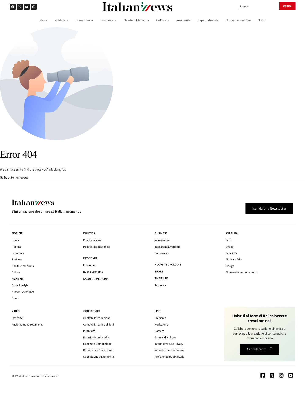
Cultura (163, 20)
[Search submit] (287, 6)
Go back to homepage (14, 178)
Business (108, 20)
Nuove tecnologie (168, 265)
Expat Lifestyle (208, 20)
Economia (84, 20)
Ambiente (183, 20)
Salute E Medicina (136, 20)
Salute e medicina (95, 279)
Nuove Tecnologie (238, 20)
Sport (262, 20)
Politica (62, 20)
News (43, 20)
